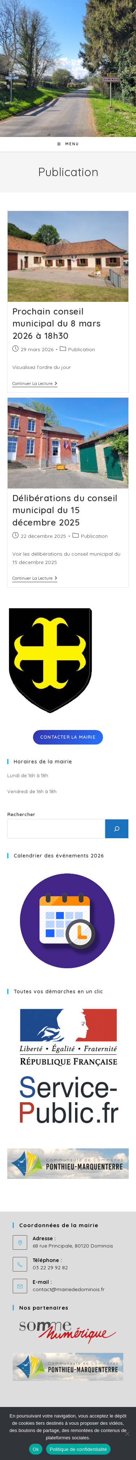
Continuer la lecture (34, 384)
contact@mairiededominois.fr (68, 1289)
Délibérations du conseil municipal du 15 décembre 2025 (65, 510)
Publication (81, 349)
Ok (36, 1449)
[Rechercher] (117, 829)
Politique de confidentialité (78, 1449)
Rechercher (21, 814)
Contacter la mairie (68, 737)
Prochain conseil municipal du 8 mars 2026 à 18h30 (56, 323)
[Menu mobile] (68, 144)
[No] (127, 1433)
